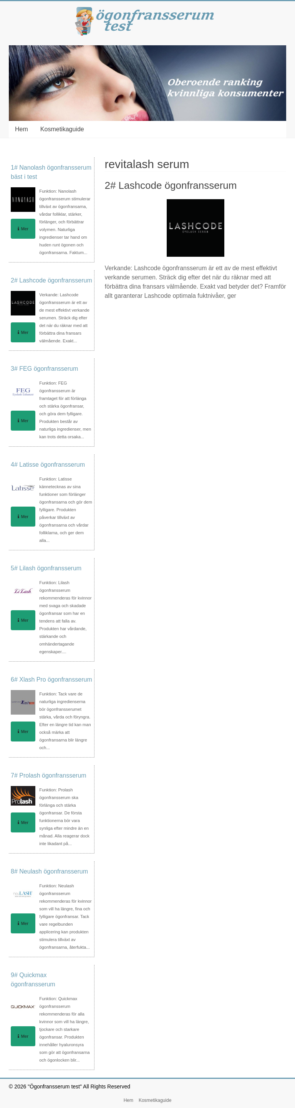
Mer (23, 228)
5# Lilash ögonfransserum (46, 568)
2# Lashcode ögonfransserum (170, 185)
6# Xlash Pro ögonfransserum (51, 679)
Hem (21, 129)
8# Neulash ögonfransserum (49, 871)
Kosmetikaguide (62, 129)
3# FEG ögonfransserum (44, 368)
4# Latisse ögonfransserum (48, 464)
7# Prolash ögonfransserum (48, 775)
